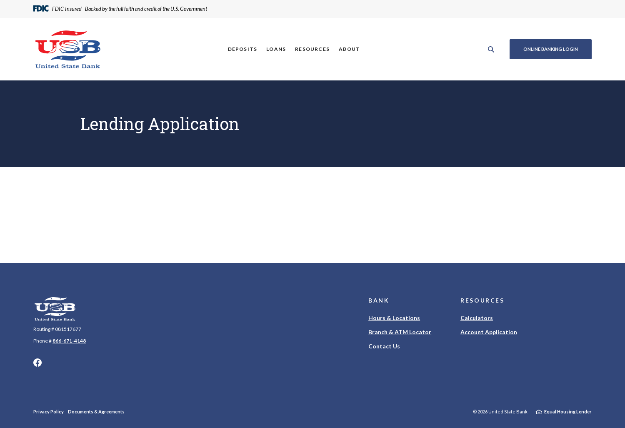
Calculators (476, 317)
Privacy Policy (48, 411)
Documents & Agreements (96, 411)
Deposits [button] (243, 49)
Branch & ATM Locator (399, 331)
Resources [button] (312, 49)
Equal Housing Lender (568, 411)
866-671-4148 (69, 341)
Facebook (37, 362)
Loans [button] (276, 49)
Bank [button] (379, 300)
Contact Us (384, 346)
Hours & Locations (394, 317)
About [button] (349, 49)
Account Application (488, 331)
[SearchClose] (491, 49)
